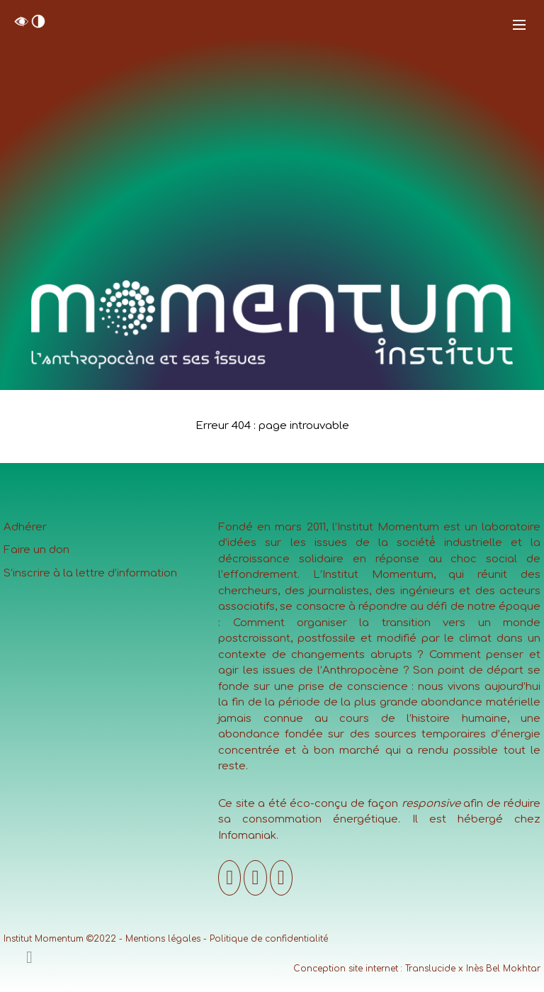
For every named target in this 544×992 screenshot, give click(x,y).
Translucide (430, 969)
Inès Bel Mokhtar (503, 969)
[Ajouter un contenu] (29, 957)
